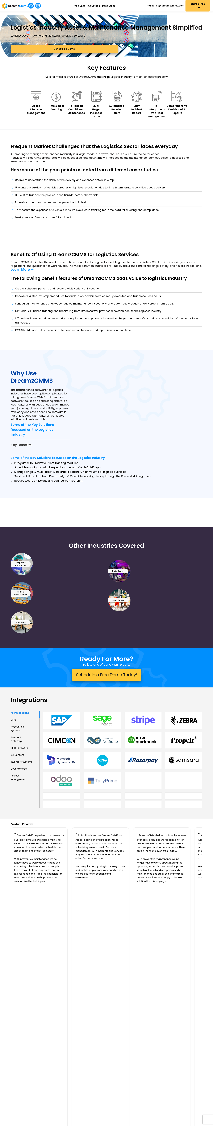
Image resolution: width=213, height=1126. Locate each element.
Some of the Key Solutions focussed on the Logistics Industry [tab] (32, 416)
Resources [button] (112, 6)
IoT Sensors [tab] (17, 814)
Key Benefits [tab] (21, 431)
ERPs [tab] (13, 779)
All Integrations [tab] (20, 772)
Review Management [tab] (18, 837)
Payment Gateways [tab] (16, 798)
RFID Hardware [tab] (19, 807)
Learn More (20, 299)
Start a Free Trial (199, 5)
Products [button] (82, 6)
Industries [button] (97, 6)
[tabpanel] (122, 807)
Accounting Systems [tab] (17, 788)
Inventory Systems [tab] (21, 821)
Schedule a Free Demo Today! (106, 714)
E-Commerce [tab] (19, 828)
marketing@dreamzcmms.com (167, 5)
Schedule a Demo (32, 58)
